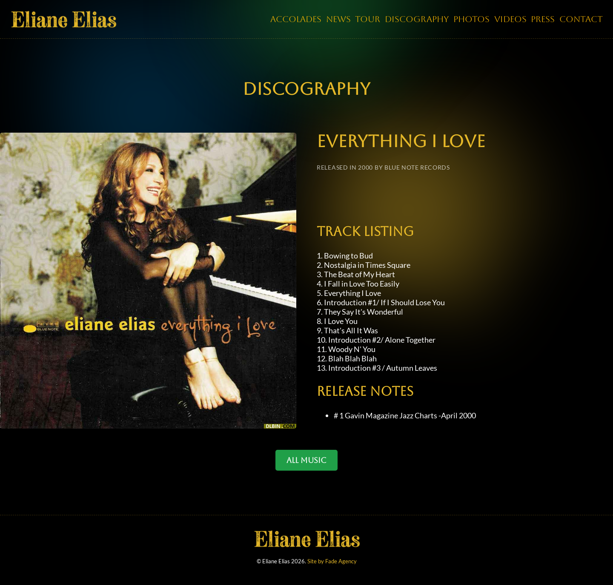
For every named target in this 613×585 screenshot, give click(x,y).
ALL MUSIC (306, 460)
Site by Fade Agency (332, 565)
